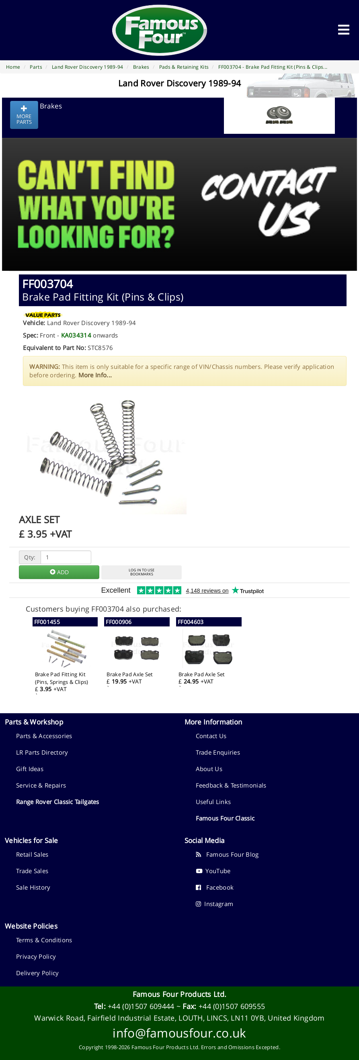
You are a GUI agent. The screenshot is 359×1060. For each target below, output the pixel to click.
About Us (209, 769)
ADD (59, 572)
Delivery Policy (37, 973)
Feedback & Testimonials (231, 785)
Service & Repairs (41, 785)
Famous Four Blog (227, 854)
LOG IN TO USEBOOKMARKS (141, 572)
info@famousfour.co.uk (179, 1033)
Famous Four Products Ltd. (180, 994)
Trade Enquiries (218, 752)
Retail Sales (32, 854)
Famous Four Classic (225, 818)
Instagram (215, 904)
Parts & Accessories (44, 736)
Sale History (33, 887)
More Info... (95, 375)
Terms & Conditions (44, 940)
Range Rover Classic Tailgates (57, 802)
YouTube (213, 871)
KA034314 (76, 335)
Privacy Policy (36, 956)
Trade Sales (32, 871)
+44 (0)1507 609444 (141, 1006)
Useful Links (213, 802)
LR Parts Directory (42, 752)
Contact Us (211, 736)
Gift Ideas (29, 769)
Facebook (215, 887)
